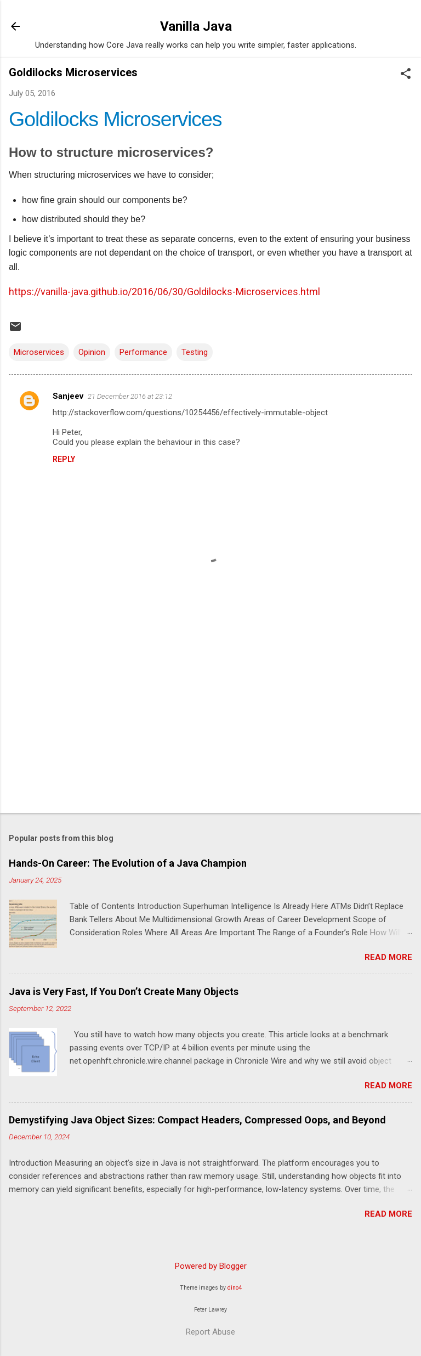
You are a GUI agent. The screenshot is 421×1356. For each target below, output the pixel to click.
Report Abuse (210, 1332)
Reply (64, 459)
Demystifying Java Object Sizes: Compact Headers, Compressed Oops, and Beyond (197, 1120)
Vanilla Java (196, 26)
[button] (405, 74)
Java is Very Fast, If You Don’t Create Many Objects (123, 991)
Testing (194, 352)
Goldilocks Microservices (115, 119)
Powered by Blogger (211, 1266)
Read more (388, 957)
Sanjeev (68, 396)
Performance (143, 352)
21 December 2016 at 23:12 (130, 396)
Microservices (39, 352)
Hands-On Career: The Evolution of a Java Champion (128, 863)
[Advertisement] (210, 718)
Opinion (91, 352)
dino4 (234, 1287)
